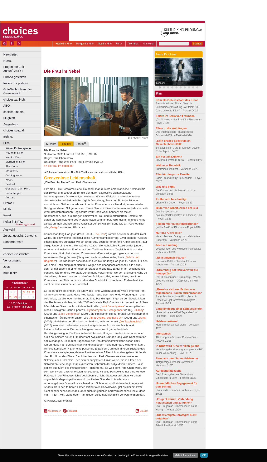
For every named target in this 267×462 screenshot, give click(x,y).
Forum (119, 43)
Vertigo (54, 227)
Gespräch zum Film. (17, 188)
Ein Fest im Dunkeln (169, 156)
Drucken (144, 411)
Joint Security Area (112, 306)
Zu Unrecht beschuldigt (171, 199)
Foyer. (9, 179)
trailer (96, 442)
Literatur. (9, 203)
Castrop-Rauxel (86, 445)
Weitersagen (54, 411)
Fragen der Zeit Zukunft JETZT (22, 68)
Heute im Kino (64, 43)
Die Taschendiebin (131, 321)
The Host (99, 234)
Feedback (72, 411)
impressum (94, 438)
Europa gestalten (14, 77)
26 (33, 292)
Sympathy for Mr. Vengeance (104, 310)
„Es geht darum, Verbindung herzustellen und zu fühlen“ (174, 401)
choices (74, 442)
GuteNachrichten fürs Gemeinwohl (17, 91)
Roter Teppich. (14, 193)
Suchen (197, 43)
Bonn (73, 445)
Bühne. (8, 136)
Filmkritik (65, 143)
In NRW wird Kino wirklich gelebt (177, 345)
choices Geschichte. (16, 254)
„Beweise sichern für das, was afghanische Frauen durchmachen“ (179, 291)
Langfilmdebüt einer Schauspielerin (179, 308)
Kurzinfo (51, 143)
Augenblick (10, 124)
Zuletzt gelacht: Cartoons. (20, 235)
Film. (6, 143)
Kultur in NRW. (13, 221)
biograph (63, 442)
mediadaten (130, 438)
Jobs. (6, 266)
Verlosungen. (12, 260)
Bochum (64, 445)
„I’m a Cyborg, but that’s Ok (105, 317)
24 (24, 292)
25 (28, 292)
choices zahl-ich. (14, 99)
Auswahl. (9, 229)
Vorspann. (11, 170)
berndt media (78, 438)
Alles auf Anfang (167, 245)
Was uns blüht (165, 186)
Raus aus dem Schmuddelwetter (177, 358)
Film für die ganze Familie (172, 174)
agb (119, 438)
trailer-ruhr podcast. (16, 83)
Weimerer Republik (168, 165)
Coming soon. (13, 175)
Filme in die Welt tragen (171, 128)
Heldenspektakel (167, 321)
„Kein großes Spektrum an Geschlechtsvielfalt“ (173, 142)
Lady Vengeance (69, 313)
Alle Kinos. (11, 166)
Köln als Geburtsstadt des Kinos (177, 100)
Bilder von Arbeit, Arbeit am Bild (177, 208)
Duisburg (127, 445)
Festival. (10, 184)
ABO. (6, 105)
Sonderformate (13, 242)
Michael (160, 83)
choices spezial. (14, 130)
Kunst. (7, 215)
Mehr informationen (185, 455)
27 (6, 297)
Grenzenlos (163, 333)
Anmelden (148, 43)
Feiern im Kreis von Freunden (175, 115)
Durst (142, 317)
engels (83, 442)
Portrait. (10, 197)
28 (10, 297)
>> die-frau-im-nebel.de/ (58, 165)
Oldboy (139, 310)
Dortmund (101, 445)
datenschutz (108, 438)
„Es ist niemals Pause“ (171, 257)
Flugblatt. (9, 118)
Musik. (7, 209)
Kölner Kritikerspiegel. (18, 148)
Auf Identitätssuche (168, 370)
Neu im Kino (105, 43)
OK (204, 455)
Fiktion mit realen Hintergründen (177, 223)
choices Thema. (13, 112)
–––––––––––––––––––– (20, 248)
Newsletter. (10, 54)
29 (15, 297)
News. (7, 60)
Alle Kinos (133, 43)
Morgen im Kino (84, 43)
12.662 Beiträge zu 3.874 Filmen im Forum (19, 305)
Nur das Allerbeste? (169, 232)
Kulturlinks (10, 273)
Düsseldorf (115, 445)
